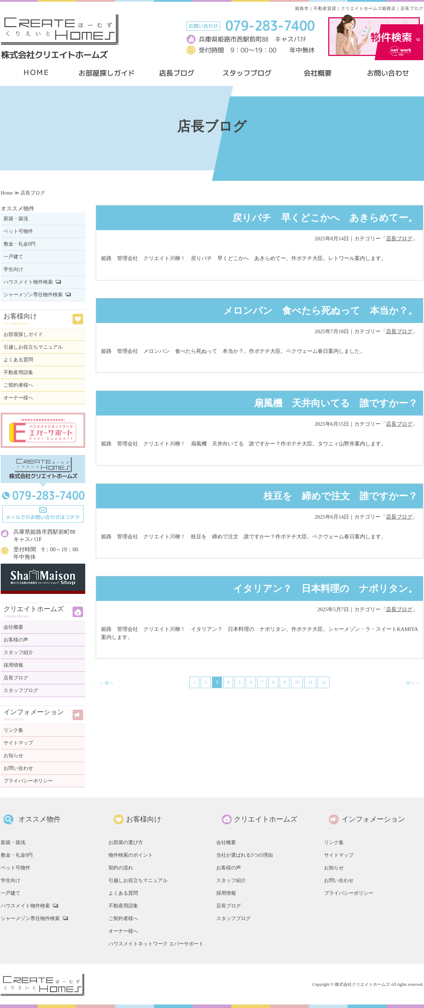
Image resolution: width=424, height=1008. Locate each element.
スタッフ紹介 (18, 652)
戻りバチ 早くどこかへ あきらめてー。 (325, 218)
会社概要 (13, 627)
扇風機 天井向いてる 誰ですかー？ (336, 403)
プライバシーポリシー (28, 781)
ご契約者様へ (18, 385)
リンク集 (13, 730)
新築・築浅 (16, 218)
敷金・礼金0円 (20, 244)
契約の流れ (120, 867)
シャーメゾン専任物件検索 (33, 294)
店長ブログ (399, 238)
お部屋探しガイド (23, 334)
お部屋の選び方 (125, 842)
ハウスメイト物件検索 (28, 282)
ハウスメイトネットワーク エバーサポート (156, 943)
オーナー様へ (18, 397)
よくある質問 (18, 359)
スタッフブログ (21, 690)
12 (324, 682)
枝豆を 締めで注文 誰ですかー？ (336, 496)
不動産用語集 (18, 372)
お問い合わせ (18, 768)
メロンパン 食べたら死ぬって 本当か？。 (320, 310)
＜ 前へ (106, 682)
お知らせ (13, 755)
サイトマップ (18, 743)
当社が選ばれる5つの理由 (244, 855)
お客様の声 (16, 639)
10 (297, 682)
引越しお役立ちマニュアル (33, 347)
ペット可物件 (18, 231)
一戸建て (13, 256)
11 (310, 682)
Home (7, 193)
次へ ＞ (413, 682)
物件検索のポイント (130, 855)
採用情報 (13, 665)
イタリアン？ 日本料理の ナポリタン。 (325, 588)
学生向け (13, 269)
